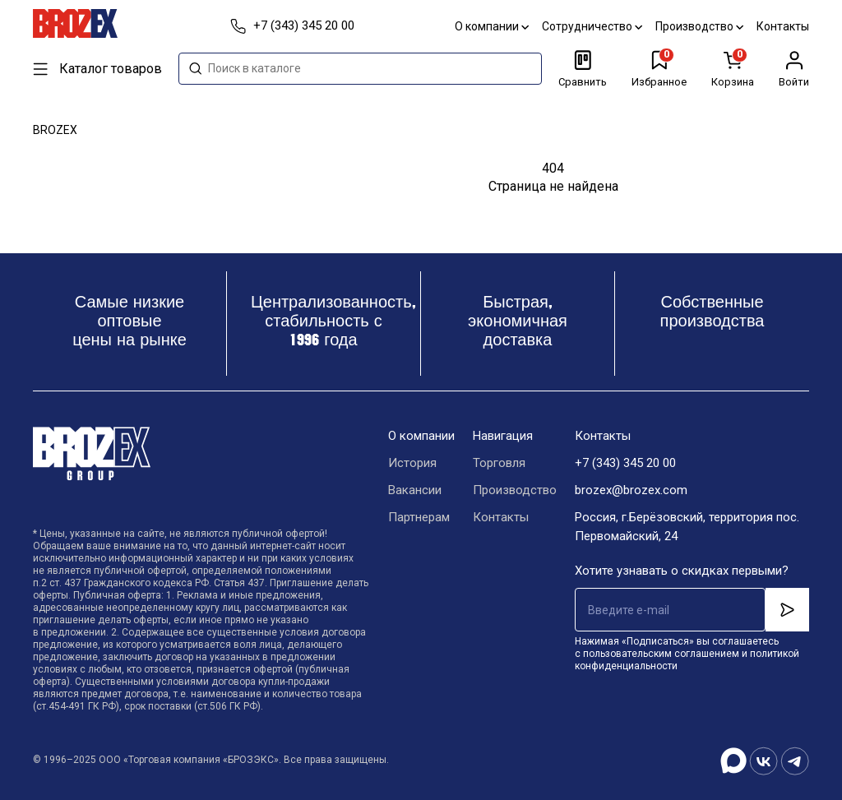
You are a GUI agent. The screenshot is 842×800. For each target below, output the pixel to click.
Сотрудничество (592, 26)
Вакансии (415, 490)
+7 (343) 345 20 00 (625, 462)
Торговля (499, 462)
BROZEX (55, 129)
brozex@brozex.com (631, 490)
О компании (492, 26)
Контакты (782, 26)
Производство (699, 26)
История (412, 462)
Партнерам (419, 517)
